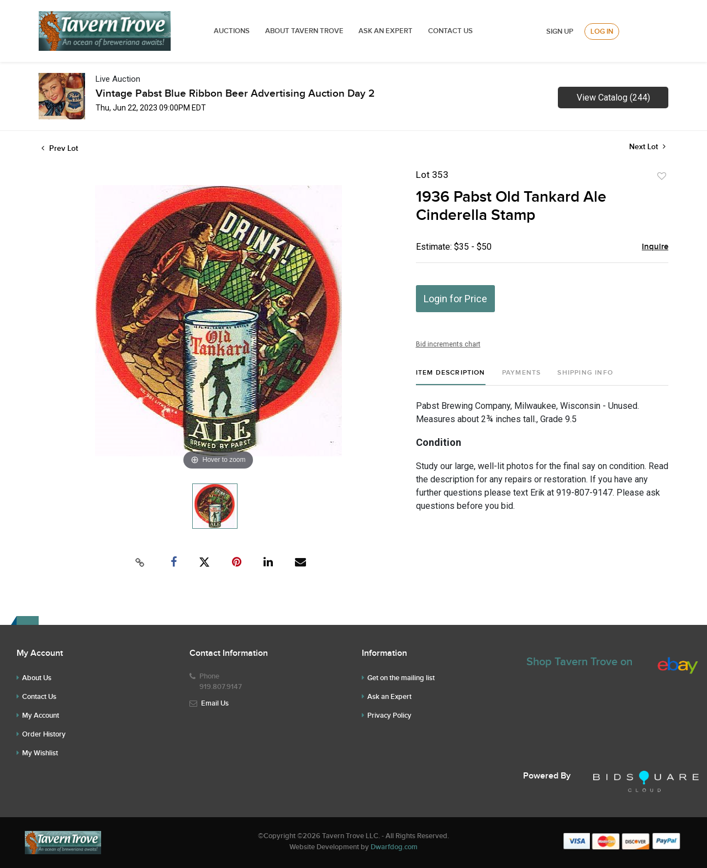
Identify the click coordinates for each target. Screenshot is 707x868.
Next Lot (647, 146)
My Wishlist (40, 753)
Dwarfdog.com (394, 847)
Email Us (215, 703)
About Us (36, 678)
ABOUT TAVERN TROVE (305, 31)
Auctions (232, 31)
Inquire (655, 247)
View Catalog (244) (613, 97)
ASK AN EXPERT (385, 31)
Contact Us (450, 31)
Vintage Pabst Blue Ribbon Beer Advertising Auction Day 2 (235, 93)
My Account (40, 715)
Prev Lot (59, 148)
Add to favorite (661, 176)
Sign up (559, 31)
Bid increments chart (448, 344)
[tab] (451, 377)
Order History (44, 734)
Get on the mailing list (401, 678)
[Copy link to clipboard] (140, 562)
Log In (601, 31)
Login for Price (455, 298)
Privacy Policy (389, 715)
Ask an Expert (389, 696)
